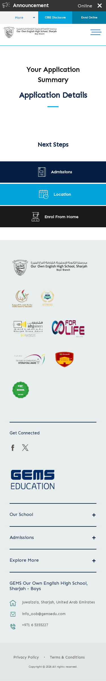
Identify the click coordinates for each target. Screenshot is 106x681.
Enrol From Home (61, 216)
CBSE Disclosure (55, 17)
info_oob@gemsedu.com (44, 614)
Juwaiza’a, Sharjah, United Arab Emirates (58, 602)
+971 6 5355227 (35, 625)
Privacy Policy (26, 657)
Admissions (61, 171)
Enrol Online (89, 17)
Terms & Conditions (67, 657)
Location (62, 194)
